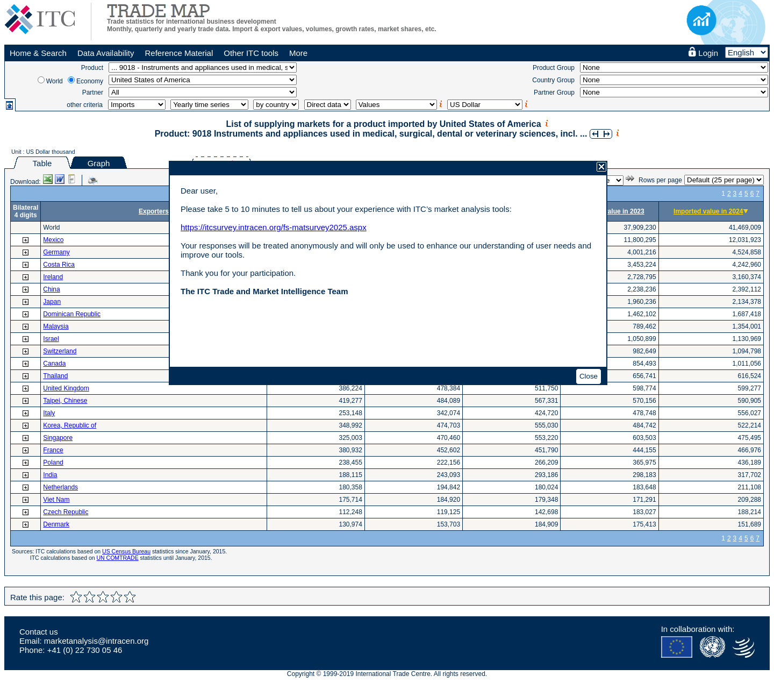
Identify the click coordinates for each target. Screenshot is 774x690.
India (50, 475)
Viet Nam (56, 499)
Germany (56, 252)
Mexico (53, 240)
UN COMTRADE (118, 557)
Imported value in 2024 (708, 211)
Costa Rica (59, 264)
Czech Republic (65, 512)
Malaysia (55, 326)
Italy (49, 413)
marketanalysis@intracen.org (96, 640)
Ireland (53, 277)
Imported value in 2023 (609, 211)
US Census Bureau (126, 551)
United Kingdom (66, 388)
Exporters (154, 211)
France (53, 450)
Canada (54, 363)
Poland (53, 462)
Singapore (58, 438)
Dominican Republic (72, 314)
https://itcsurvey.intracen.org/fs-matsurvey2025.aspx (274, 227)
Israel (51, 339)
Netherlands (60, 487)
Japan (52, 301)
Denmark (56, 524)
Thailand (55, 376)
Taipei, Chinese (65, 400)
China (51, 289)
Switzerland (59, 351)
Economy (89, 81)
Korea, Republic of (69, 425)
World (54, 81)
